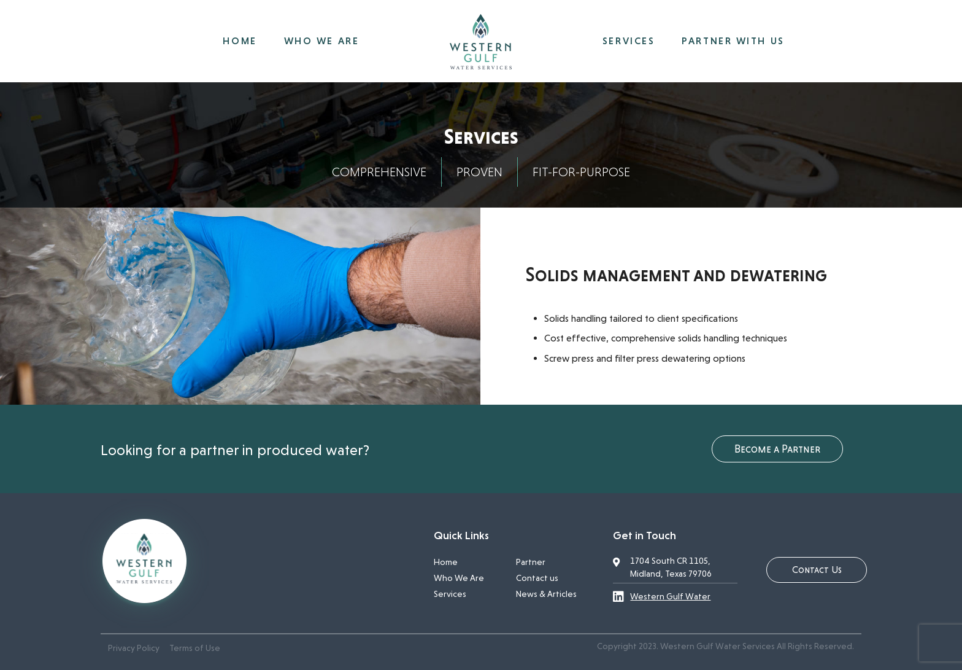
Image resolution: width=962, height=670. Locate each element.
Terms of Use (194, 648)
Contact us (537, 578)
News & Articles (546, 594)
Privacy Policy (134, 648)
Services (450, 594)
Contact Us (817, 569)
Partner (530, 562)
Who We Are (459, 578)
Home (446, 562)
